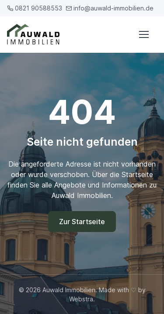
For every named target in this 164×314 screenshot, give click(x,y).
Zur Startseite (82, 221)
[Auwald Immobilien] (35, 34)
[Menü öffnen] (143, 34)
